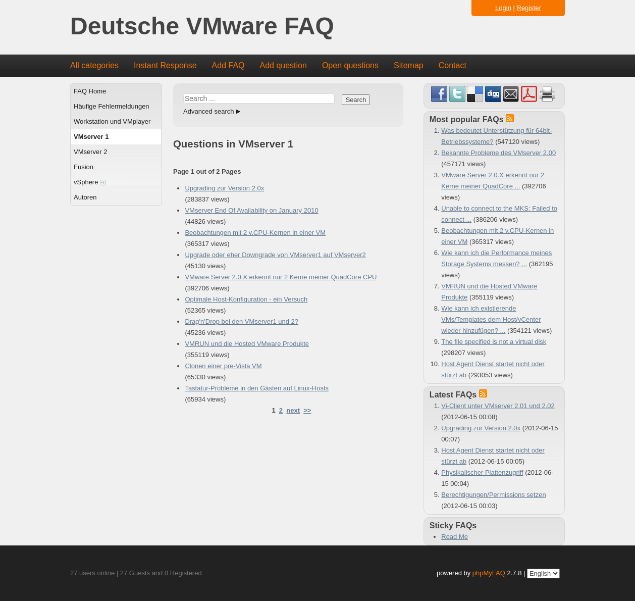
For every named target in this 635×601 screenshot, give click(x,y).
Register (529, 8)
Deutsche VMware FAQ (202, 26)
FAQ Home (90, 91)
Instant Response (165, 65)
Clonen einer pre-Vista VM (223, 366)
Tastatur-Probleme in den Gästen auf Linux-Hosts (257, 388)
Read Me (454, 536)
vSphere (89, 182)
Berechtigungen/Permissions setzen (493, 494)
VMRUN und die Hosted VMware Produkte (247, 343)
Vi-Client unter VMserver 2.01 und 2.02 (498, 406)
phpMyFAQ (488, 573)
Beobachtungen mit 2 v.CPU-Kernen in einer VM (255, 232)
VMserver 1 (91, 136)
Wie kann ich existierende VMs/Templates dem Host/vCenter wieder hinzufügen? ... (491, 319)
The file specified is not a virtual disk (493, 341)
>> (307, 410)
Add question (283, 65)
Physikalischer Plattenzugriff (482, 472)
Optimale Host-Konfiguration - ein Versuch (246, 299)
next (293, 410)
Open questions (350, 65)
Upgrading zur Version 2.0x (224, 188)
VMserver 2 (90, 152)
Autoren (85, 197)
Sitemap (409, 65)
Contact (452, 65)
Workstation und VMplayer (112, 121)
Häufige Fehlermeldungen (111, 106)
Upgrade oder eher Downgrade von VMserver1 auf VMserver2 (275, 255)
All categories (94, 65)
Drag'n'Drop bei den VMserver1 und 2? (241, 321)
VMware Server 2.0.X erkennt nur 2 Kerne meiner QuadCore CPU (281, 277)
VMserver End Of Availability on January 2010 (251, 210)
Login (503, 8)
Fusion (83, 167)
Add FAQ (228, 65)
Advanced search (208, 111)
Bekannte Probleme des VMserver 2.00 (498, 153)
